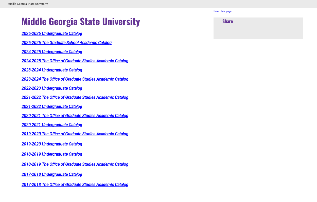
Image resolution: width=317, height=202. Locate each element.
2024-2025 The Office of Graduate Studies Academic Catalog (75, 61)
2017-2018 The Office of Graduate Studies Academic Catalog (75, 184)
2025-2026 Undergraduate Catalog (52, 33)
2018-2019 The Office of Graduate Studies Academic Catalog (75, 164)
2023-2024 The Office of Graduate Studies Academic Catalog (75, 79)
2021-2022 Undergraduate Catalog (52, 106)
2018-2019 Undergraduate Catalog (52, 154)
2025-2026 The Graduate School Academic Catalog (67, 42)
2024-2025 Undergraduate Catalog (52, 51)
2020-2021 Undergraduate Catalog (52, 124)
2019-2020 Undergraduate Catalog (52, 144)
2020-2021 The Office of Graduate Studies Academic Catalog (75, 115)
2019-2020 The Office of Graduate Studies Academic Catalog (75, 134)
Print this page (223, 11)
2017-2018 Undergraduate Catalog (52, 174)
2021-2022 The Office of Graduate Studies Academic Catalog (75, 97)
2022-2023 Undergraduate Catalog (52, 88)
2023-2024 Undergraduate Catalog (52, 70)
